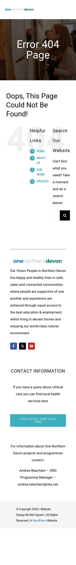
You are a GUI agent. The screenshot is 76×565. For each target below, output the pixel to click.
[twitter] (22, 346)
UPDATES (43, 181)
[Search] (65, 215)
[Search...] (56, 215)
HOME (41, 151)
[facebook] (13, 346)
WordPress (39, 520)
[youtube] (31, 346)
